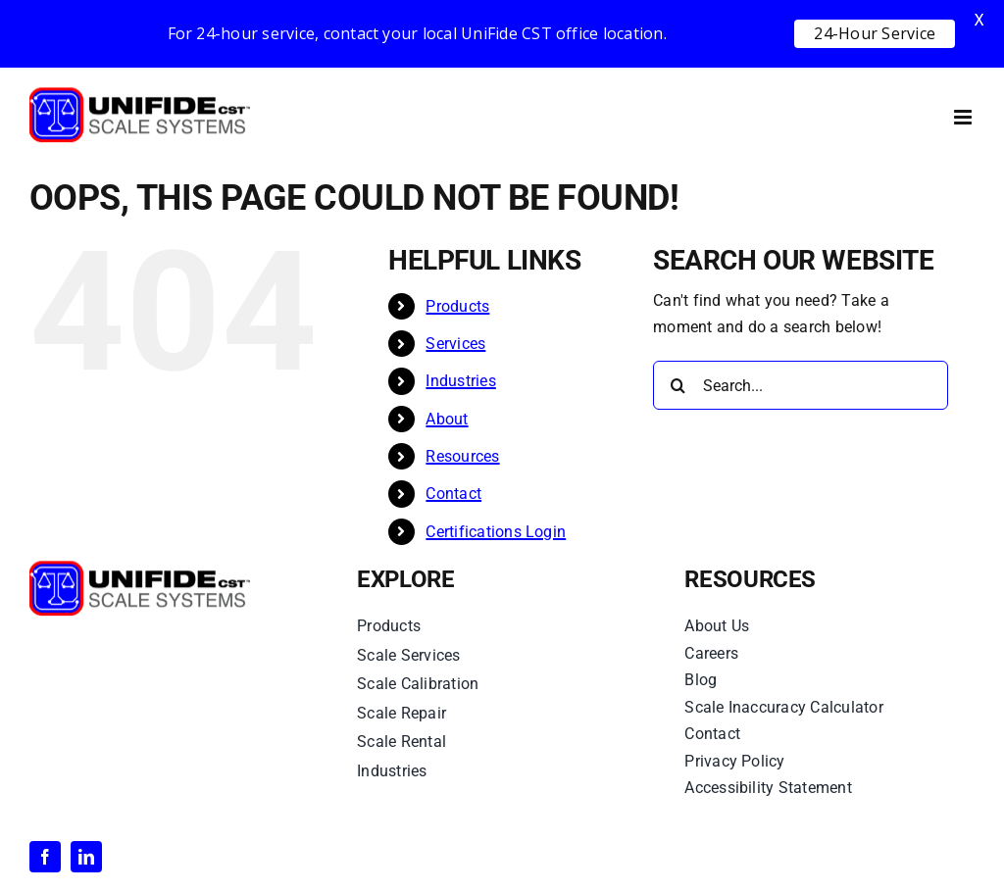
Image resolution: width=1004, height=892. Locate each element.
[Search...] (800, 385)
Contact (453, 493)
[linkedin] (86, 856)
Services (455, 343)
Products (457, 306)
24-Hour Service (874, 33)
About (447, 419)
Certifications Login (496, 531)
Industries (460, 381)
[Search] (677, 385)
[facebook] (45, 856)
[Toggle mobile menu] (964, 117)
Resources (462, 456)
